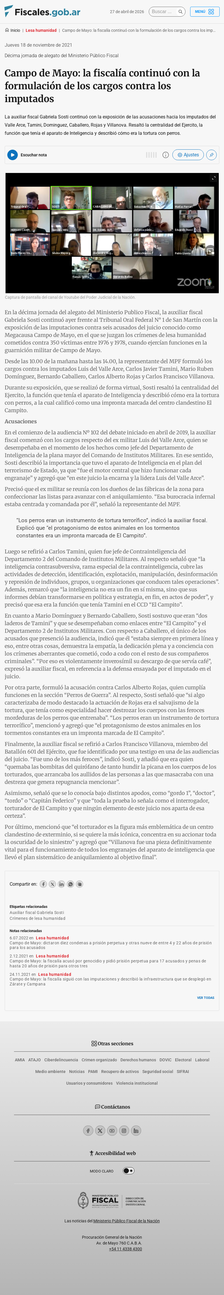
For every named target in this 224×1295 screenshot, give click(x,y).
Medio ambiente (50, 1071)
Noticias (77, 1071)
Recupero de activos (120, 1071)
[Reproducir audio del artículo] (12, 155)
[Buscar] (163, 12)
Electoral (183, 1060)
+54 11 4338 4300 (125, 1249)
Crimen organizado (99, 1060)
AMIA (20, 1060)
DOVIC (166, 1060)
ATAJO (34, 1060)
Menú (205, 11)
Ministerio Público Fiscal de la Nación (126, 1221)
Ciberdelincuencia (61, 1060)
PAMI (93, 1071)
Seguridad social (157, 1071)
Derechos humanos (138, 1060)
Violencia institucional (137, 1083)
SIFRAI (183, 1071)
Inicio (12, 30)
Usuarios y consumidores (89, 1083)
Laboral (202, 1060)
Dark (128, 1172)
